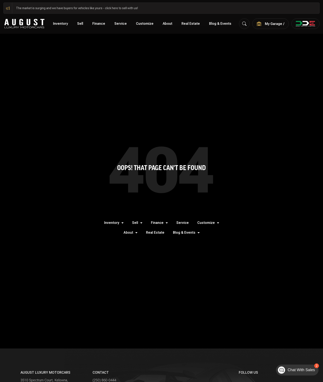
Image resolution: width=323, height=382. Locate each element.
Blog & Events (220, 24)
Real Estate (190, 24)
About (167, 24)
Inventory (60, 24)
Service (120, 24)
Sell (80, 24)
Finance (98, 24)
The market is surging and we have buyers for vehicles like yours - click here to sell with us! (77, 8)
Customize (144, 24)
